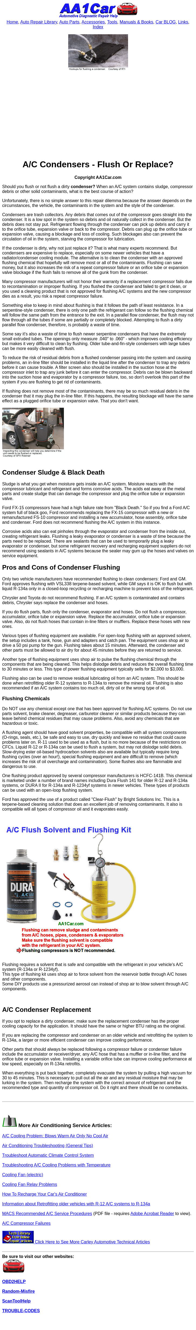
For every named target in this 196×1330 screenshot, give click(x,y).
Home (12, 22)
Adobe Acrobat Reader (152, 1213)
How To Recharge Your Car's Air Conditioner (44, 1194)
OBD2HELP (14, 1281)
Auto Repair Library (38, 22)
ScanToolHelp (16, 1301)
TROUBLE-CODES (21, 1310)
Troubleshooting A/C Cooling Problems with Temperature (56, 1165)
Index (98, 27)
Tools (112, 22)
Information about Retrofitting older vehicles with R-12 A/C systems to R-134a (76, 1204)
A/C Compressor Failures (26, 1223)
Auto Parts (69, 22)
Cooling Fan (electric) (22, 1174)
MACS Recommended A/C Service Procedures (47, 1213)
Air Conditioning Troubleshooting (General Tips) (47, 1145)
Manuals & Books (136, 22)
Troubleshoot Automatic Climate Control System (48, 1155)
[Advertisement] (98, 116)
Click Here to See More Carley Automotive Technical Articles (76, 1242)
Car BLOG (166, 22)
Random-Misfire (18, 1291)
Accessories (93, 22)
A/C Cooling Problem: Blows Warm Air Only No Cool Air (55, 1136)
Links (183, 22)
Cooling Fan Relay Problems (29, 1184)
